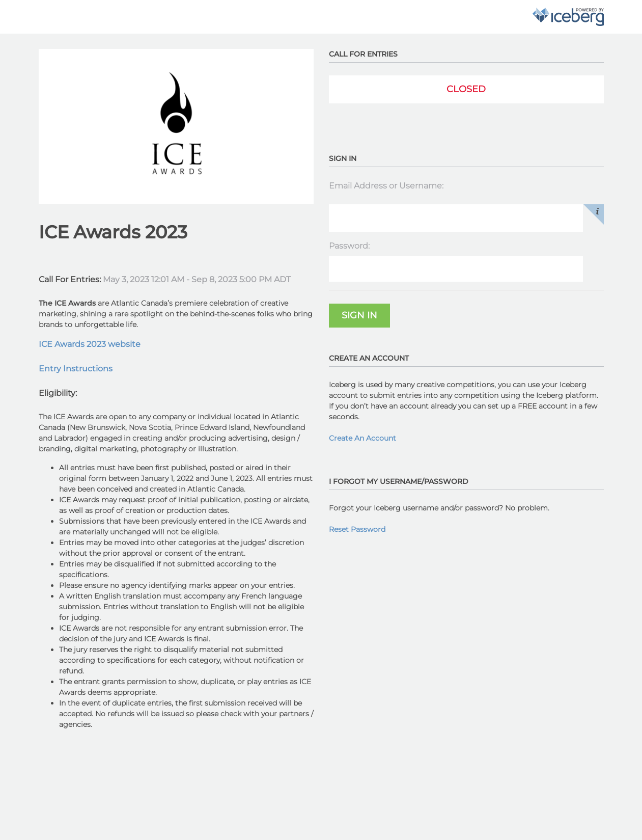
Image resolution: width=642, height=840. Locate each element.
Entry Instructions (76, 368)
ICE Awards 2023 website (90, 344)
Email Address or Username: (386, 186)
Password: (349, 246)
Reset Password (357, 529)
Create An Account (362, 438)
